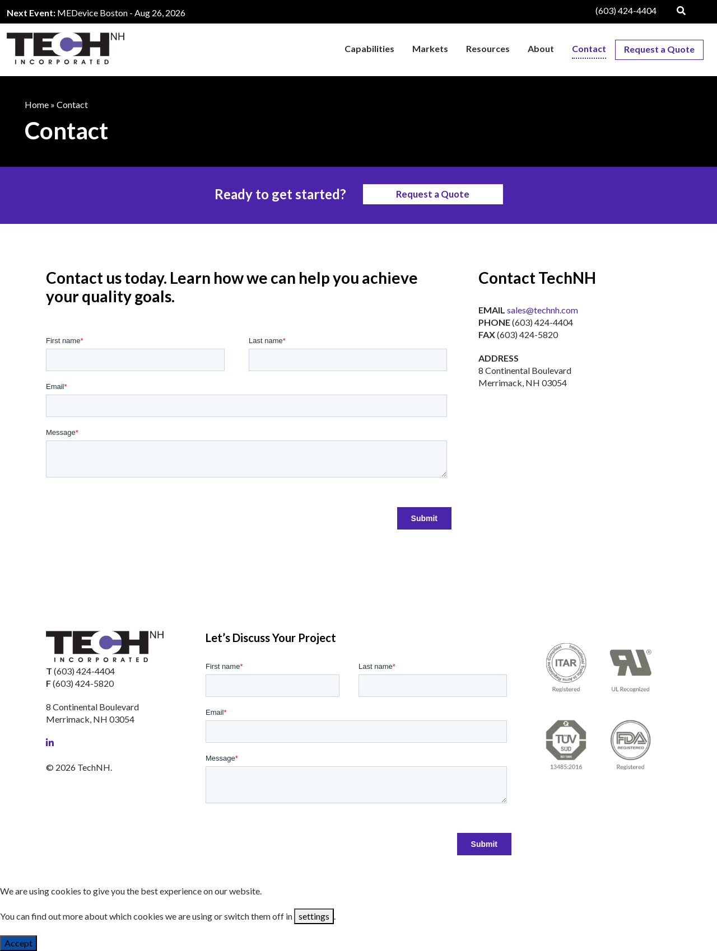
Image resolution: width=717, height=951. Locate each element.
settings (314, 916)
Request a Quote (432, 194)
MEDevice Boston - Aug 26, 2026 (121, 12)
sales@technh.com (542, 309)
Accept (18, 943)
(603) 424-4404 (626, 10)
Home (37, 104)
